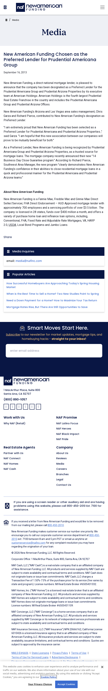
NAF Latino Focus (67, 423)
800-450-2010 (76, 506)
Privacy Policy (60, 653)
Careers (61, 469)
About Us (62, 453)
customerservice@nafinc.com (28, 542)
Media (15, 20)
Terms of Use (78, 653)
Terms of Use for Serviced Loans (30, 657)
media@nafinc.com (29, 261)
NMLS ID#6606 (20, 653)
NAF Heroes (63, 428)
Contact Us (63, 485)
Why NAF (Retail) (14, 423)
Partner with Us (13, 453)
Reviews (61, 458)
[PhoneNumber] (5, 7)
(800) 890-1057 (15, 399)
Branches (62, 474)
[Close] (102, 667)
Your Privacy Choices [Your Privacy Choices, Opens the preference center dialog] (40, 684)
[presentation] (54, 367)
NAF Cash (10, 469)
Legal (59, 479)
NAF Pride (62, 439)
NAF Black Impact (67, 434)
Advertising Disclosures (65, 657)
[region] (54, 676)
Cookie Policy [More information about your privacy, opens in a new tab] (48, 677)
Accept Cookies (66, 684)
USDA (12, 225)
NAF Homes (11, 464)
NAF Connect (12, 458)
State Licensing (40, 653)
